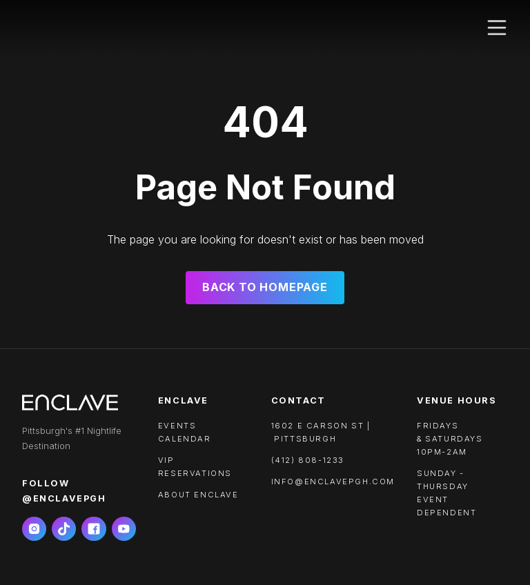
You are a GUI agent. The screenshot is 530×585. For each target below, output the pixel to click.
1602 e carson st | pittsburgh (321, 432)
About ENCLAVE (198, 494)
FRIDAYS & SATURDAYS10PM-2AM (450, 439)
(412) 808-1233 (307, 460)
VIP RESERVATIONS (195, 466)
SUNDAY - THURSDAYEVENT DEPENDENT (446, 492)
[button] (497, 28)
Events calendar (184, 432)
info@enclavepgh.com (333, 481)
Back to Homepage (265, 287)
